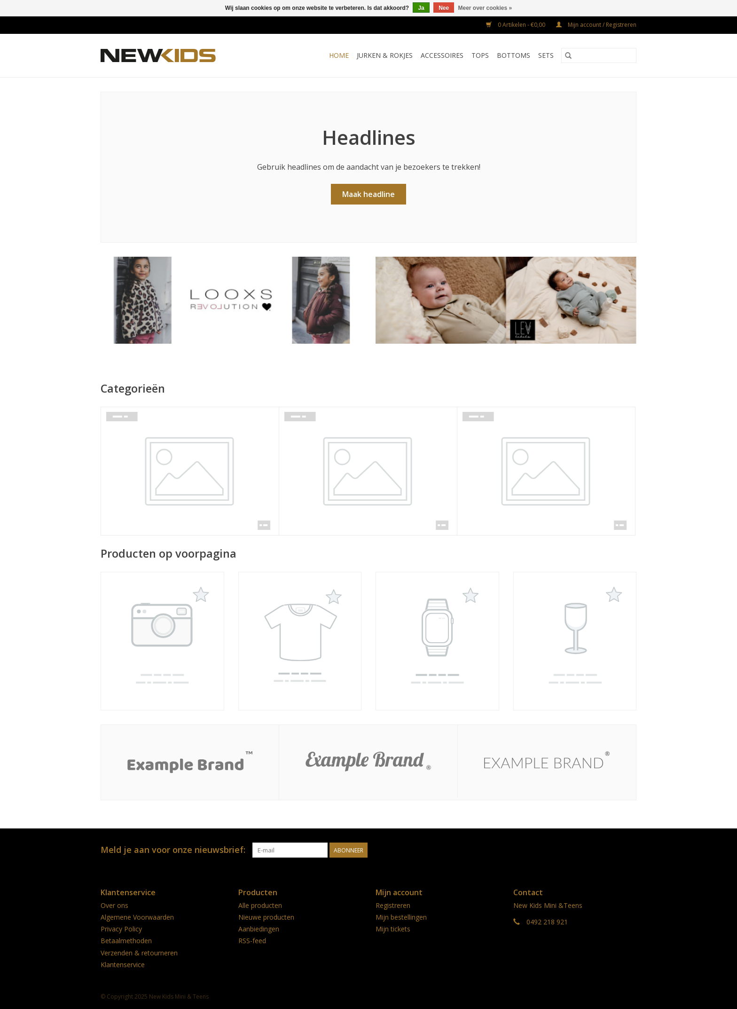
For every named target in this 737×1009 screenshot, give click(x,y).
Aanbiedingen (258, 928)
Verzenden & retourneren (139, 952)
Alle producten (260, 905)
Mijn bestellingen (401, 917)
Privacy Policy (121, 928)
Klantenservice (123, 964)
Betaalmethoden (126, 940)
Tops (480, 55)
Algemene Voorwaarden (137, 917)
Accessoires (442, 55)
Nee (444, 8)
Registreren (393, 905)
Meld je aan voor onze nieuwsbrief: (173, 850)
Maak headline (368, 194)
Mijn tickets (393, 928)
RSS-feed (252, 940)
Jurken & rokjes (385, 55)
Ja (421, 8)
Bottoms (513, 55)
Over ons (114, 905)
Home (339, 55)
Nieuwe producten (266, 917)
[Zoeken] (598, 55)
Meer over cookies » (485, 8)
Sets (546, 55)
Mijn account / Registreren (596, 25)
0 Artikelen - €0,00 (516, 25)
